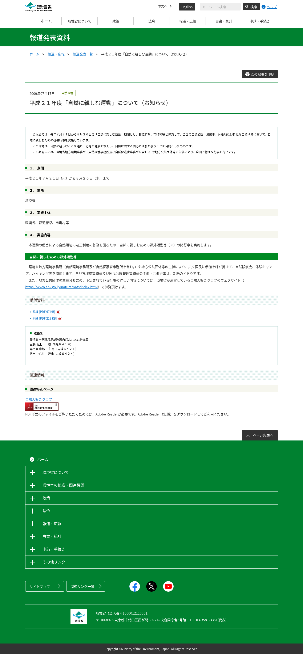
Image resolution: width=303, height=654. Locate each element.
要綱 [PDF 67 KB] (43, 311)
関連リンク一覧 (82, 586)
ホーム (44, 21)
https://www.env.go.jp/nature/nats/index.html (61, 286)
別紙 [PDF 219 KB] (44, 318)
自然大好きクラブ (38, 399)
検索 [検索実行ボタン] (253, 6)
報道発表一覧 (83, 53)
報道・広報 (56, 53)
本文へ (163, 6)
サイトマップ (40, 586)
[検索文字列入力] (220, 6)
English (187, 6)
